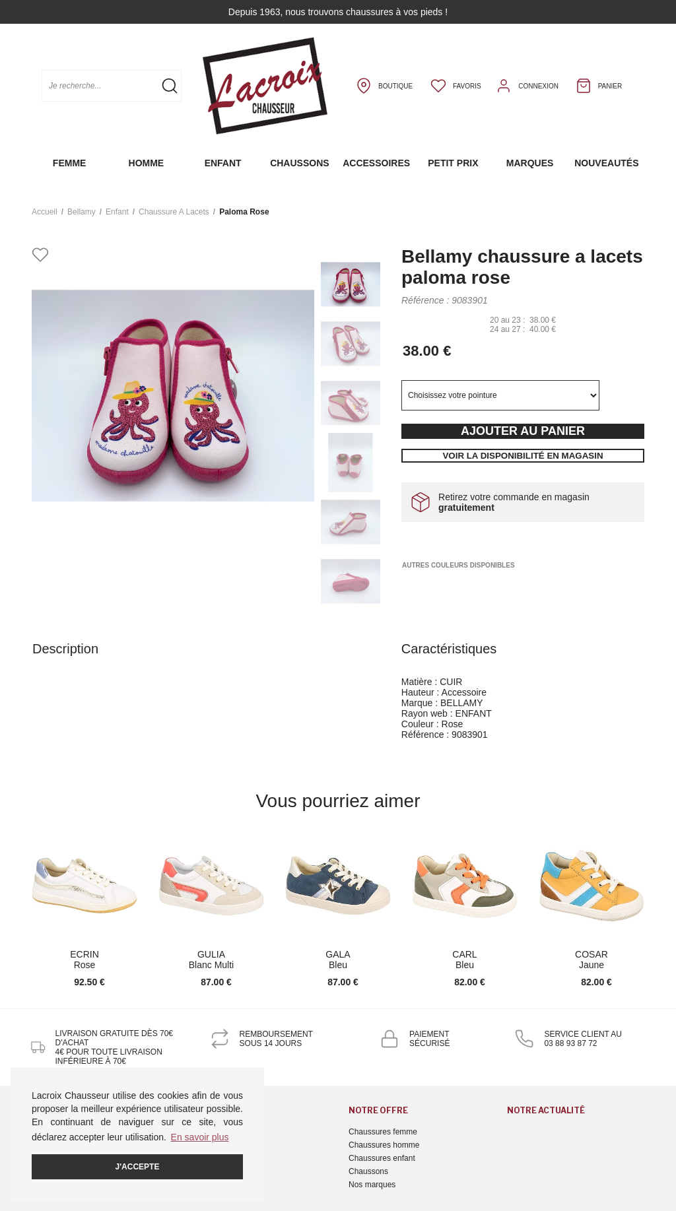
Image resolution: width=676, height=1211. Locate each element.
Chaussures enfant (382, 1158)
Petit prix (453, 163)
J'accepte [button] (138, 1166)
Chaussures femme (383, 1131)
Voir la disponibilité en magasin (522, 456)
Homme (146, 163)
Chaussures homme (384, 1145)
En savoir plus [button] (200, 1137)
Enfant (223, 163)
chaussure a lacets (174, 211)
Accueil (44, 211)
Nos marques (372, 1184)
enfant (117, 211)
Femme (69, 163)
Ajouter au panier (523, 431)
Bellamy (81, 211)
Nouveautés (606, 163)
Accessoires (376, 163)
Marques (530, 163)
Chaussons (299, 163)
